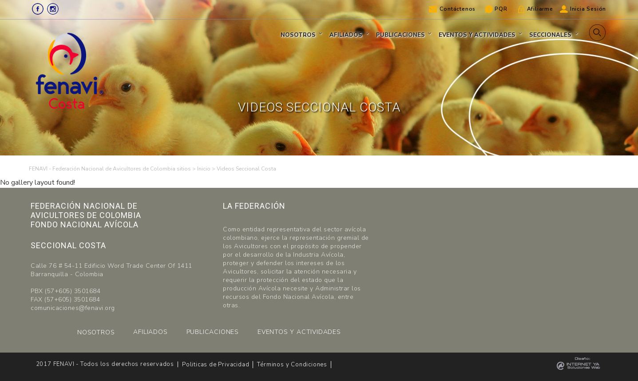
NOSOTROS (96, 332)
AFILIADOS (150, 332)
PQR (501, 8)
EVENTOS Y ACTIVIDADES (299, 332)
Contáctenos (458, 8)
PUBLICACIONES (212, 332)
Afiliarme (540, 8)
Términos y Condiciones (292, 365)
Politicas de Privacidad (215, 365)
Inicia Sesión (588, 8)
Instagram (53, 9)
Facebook (38, 9)
